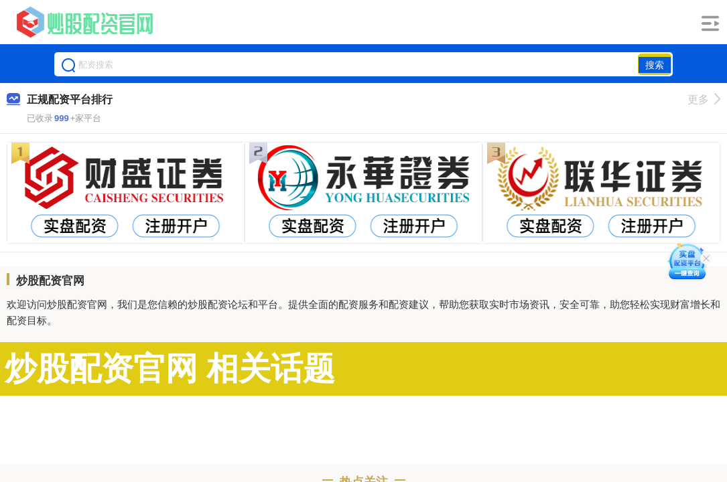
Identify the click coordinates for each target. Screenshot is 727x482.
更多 (703, 99)
